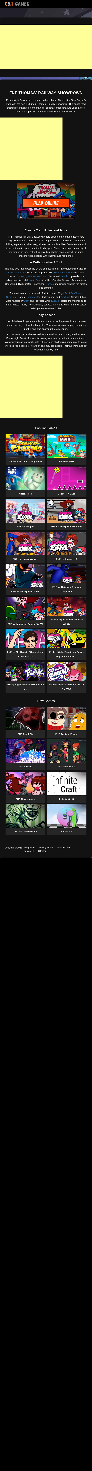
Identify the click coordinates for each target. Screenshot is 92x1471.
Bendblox (66, 276)
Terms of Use (63, 847)
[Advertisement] (46, 47)
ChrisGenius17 (16, 272)
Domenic (21, 276)
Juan (26, 300)
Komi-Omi (35, 280)
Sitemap (42, 851)
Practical (65, 297)
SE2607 (31, 276)
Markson (41, 276)
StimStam (11, 297)
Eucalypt (55, 300)
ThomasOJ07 (33, 297)
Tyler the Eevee (60, 272)
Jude (55, 304)
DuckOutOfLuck (73, 293)
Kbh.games (29, 847)
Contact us (29, 851)
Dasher (49, 284)
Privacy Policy (46, 847)
